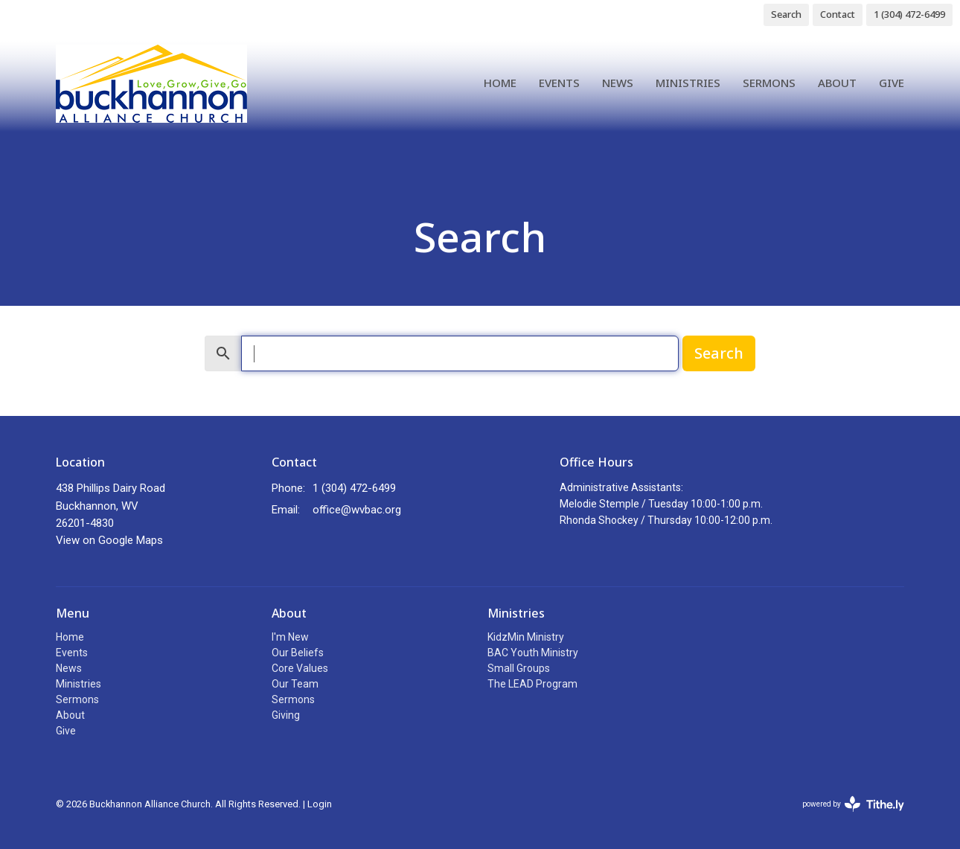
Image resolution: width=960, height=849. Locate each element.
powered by (853, 804)
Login (319, 804)
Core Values (300, 668)
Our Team (295, 684)
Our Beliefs (298, 653)
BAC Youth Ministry (532, 653)
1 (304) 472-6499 (909, 14)
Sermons (769, 82)
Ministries (688, 82)
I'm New (290, 637)
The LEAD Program (532, 684)
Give (891, 82)
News (617, 82)
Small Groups (518, 668)
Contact (837, 14)
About (837, 82)
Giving (286, 715)
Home (500, 82)
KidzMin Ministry (525, 637)
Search (786, 14)
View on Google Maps (109, 540)
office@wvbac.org (357, 509)
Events (559, 82)
